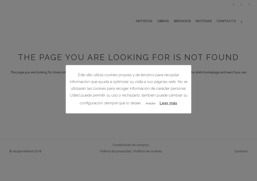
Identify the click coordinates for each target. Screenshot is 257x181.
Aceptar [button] (151, 103)
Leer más (168, 103)
